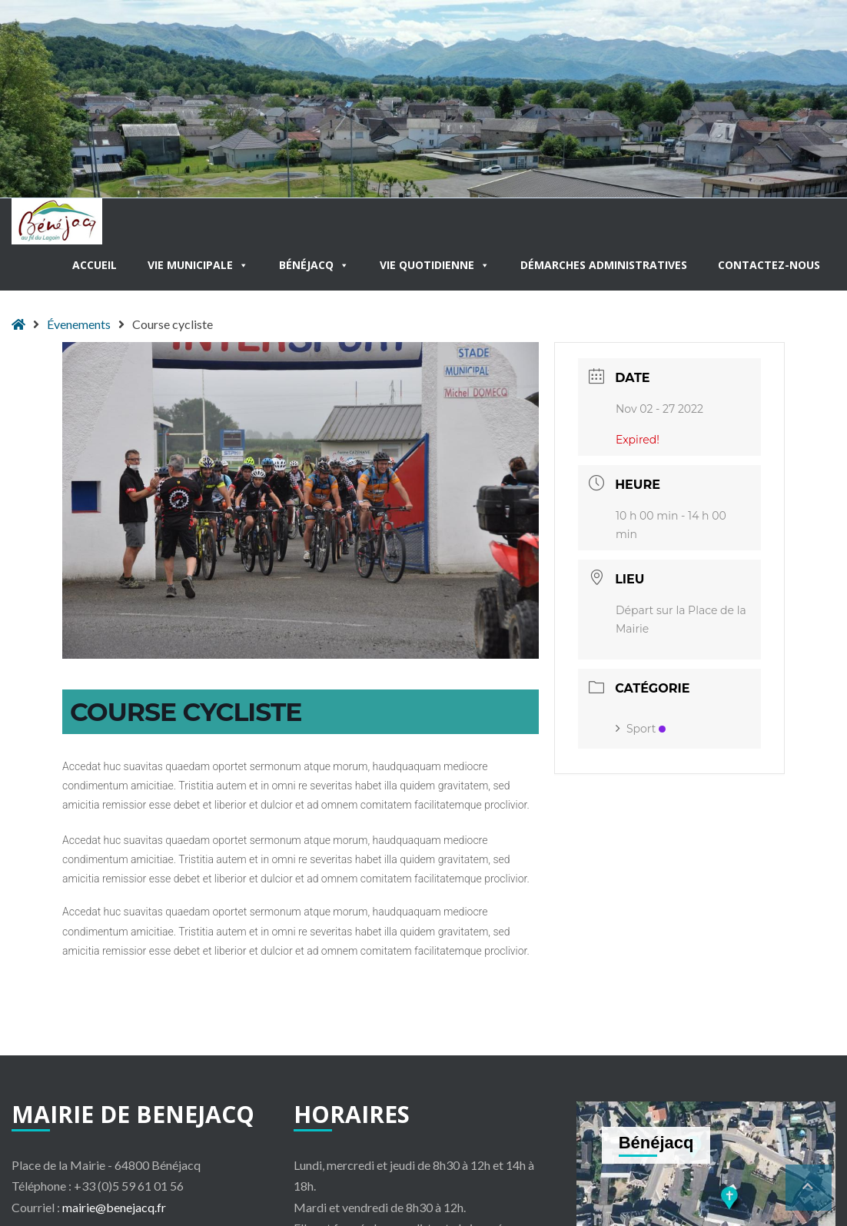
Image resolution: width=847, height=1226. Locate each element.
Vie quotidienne (435, 264)
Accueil (94, 264)
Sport (641, 729)
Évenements (79, 324)
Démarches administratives (603, 264)
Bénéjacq (314, 264)
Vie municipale (198, 264)
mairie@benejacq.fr (114, 1207)
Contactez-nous (769, 264)
